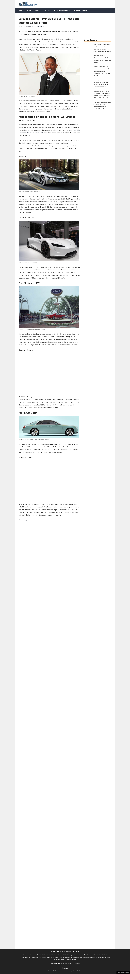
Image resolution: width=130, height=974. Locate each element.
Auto (29, 11)
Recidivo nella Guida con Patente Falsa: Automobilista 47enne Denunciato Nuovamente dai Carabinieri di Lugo (102, 71)
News (20, 11)
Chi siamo (53, 951)
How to (47, 11)
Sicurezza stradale (81, 11)
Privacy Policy (68, 951)
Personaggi (24, 520)
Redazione (60, 951)
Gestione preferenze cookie (123, 972)
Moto (37, 11)
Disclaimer (76, 951)
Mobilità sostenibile (62, 11)
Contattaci (77, 963)
